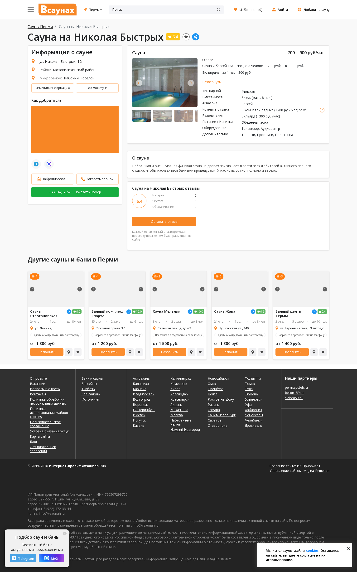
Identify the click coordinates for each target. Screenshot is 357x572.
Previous (139, 83)
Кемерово (178, 384)
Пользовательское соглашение (45, 424)
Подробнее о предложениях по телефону (56, 335)
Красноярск (179, 399)
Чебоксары (254, 415)
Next (191, 83)
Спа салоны (91, 394)
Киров (175, 389)
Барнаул (139, 389)
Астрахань (141, 378)
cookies (312, 550)
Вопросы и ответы (45, 389)
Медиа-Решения (316, 470)
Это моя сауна (97, 88)
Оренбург (215, 389)
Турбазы (88, 389)
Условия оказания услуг (49, 431)
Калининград (180, 378)
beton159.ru (294, 393)
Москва (176, 415)
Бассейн (248, 104)
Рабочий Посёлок (79, 78)
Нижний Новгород (185, 429)
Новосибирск (218, 378)
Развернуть (211, 82)
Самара (214, 410)
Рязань (213, 404)
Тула (249, 389)
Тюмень (251, 394)
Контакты (38, 394)
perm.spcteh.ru (296, 387)
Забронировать (55, 179)
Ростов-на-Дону (221, 399)
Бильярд (248, 116)
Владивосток (143, 394)
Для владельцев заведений (43, 449)
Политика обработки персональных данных (48, 401)
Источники (90, 399)
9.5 (262, 312)
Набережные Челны (180, 422)
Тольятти (253, 378)
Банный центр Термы (288, 313)
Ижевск (139, 415)
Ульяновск (253, 399)
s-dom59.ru (294, 398)
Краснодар (179, 394)
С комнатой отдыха (257, 110)
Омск (212, 384)
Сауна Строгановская (44, 313)
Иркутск (139, 420)
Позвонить (47, 352)
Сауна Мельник (166, 311)
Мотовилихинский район (74, 69)
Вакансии (37, 384)
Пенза (212, 394)
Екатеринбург (144, 410)
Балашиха (141, 384)
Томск (250, 384)
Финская (248, 91)
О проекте (38, 378)
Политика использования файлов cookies (49, 413)
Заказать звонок (99, 179)
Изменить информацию (53, 88)
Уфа (248, 404)
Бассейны (89, 384)
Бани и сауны (92, 378)
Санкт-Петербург (222, 415)
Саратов (215, 420)
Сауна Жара (224, 311)
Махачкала (179, 410)
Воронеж (140, 404)
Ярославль (253, 425)
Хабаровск (253, 410)
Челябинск (253, 420)
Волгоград (141, 399)
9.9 (78, 312)
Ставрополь (217, 425)
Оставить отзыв (164, 221)
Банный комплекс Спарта (108, 313)
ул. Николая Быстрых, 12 (60, 61)
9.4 (324, 312)
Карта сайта (40, 436)
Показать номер (75, 192)
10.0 (139, 312)
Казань (138, 425)
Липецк (176, 404)
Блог (34, 442)
